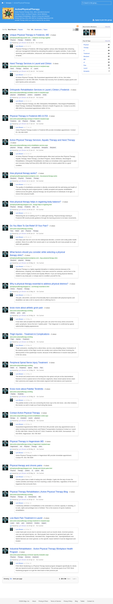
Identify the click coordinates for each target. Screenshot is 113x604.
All (32, 29)
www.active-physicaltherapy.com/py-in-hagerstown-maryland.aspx (30, 444)
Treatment (26, 339)
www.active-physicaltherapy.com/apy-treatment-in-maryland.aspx (30, 521)
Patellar (12, 394)
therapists (45, 147)
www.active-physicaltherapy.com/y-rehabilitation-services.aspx (29, 145)
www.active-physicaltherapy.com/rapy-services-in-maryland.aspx (29, 66)
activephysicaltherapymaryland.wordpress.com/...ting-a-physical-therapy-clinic (34, 258)
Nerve (36, 368)
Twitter (82, 601)
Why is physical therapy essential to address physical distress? (39, 284)
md (19, 121)
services (27, 147)
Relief (17, 231)
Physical (13, 40)
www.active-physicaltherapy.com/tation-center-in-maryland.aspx (29, 92)
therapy (20, 147)
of (84, 62)
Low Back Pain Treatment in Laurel (26, 518)
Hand (12, 68)
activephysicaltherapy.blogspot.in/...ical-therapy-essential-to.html (29, 286)
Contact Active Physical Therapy (25, 413)
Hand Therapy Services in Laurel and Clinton (31, 63)
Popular (20, 29)
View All (107, 26)
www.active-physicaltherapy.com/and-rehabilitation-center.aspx (29, 416)
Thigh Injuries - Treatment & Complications (29, 334)
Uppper (44, 523)
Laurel (36, 68)
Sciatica (36, 523)
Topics (45, 29)
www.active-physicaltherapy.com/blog (21, 229)
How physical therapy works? (23, 173)
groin (18, 313)
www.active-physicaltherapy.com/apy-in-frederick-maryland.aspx (29, 119)
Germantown (32, 497)
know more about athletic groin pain (26, 308)
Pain (11, 231)
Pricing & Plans (43, 601)
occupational (35, 147)
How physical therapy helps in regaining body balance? (35, 202)
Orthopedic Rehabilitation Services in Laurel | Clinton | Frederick (39, 90)
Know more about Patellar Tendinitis (26, 389)
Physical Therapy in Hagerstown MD (27, 441)
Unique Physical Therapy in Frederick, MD (29, 35)
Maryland (53, 147)
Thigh (12, 339)
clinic (38, 121)
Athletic (12, 313)
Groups (8, 3)
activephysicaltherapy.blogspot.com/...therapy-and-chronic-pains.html (31, 468)
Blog (76, 601)
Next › (69, 579)
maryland (23, 418)
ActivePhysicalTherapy (27, 9)
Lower (12, 523)
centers (30, 95)
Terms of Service (56, 601)
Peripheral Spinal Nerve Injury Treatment (29, 362)
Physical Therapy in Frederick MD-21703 (29, 116)
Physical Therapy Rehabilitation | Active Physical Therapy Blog (39, 492)
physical (12, 95)
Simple (74, 29)
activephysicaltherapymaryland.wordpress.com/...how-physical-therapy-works (33, 176)
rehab (44, 95)
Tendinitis (20, 394)
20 (11, 579)
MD (34, 40)
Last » (74, 579)
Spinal (30, 368)
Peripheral (22, 368)
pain (23, 313)
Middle (77, 29)
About (34, 601)
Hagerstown (14, 446)
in (31, 68)
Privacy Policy (68, 601)
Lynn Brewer (22, 43)
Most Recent (12, 29)
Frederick (28, 40)
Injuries (18, 339)
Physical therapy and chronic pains (26, 465)
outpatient (37, 95)
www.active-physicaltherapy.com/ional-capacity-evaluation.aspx (29, 555)
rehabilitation (21, 95)
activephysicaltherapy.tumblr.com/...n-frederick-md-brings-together (30, 38)
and (22, 231)
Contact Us (90, 601)
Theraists (28, 178)
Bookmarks (38, 29)
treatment (29, 523)
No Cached (39, 43)
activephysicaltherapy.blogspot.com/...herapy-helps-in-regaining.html (31, 204)
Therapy (20, 40)
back (17, 523)
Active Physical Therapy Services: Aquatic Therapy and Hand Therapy (42, 140)
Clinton (12, 289)
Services (25, 68)
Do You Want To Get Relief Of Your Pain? (29, 226)
